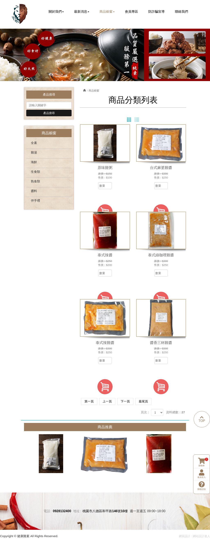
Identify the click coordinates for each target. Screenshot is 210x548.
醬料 (34, 192)
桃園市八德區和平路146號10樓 (105, 511)
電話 (46, 511)
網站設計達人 (201, 537)
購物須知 (201, 470)
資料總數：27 (175, 413)
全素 (34, 144)
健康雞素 (20, 14)
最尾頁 (149, 402)
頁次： (145, 413)
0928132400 (62, 511)
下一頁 (129, 402)
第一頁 (90, 402)
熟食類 (35, 182)
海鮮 (34, 163)
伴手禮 (35, 201)
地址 (76, 511)
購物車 (201, 446)
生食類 (35, 172)
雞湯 (34, 153)
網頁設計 (184, 537)
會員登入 (201, 458)
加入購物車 (105, 387)
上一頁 (109, 402)
